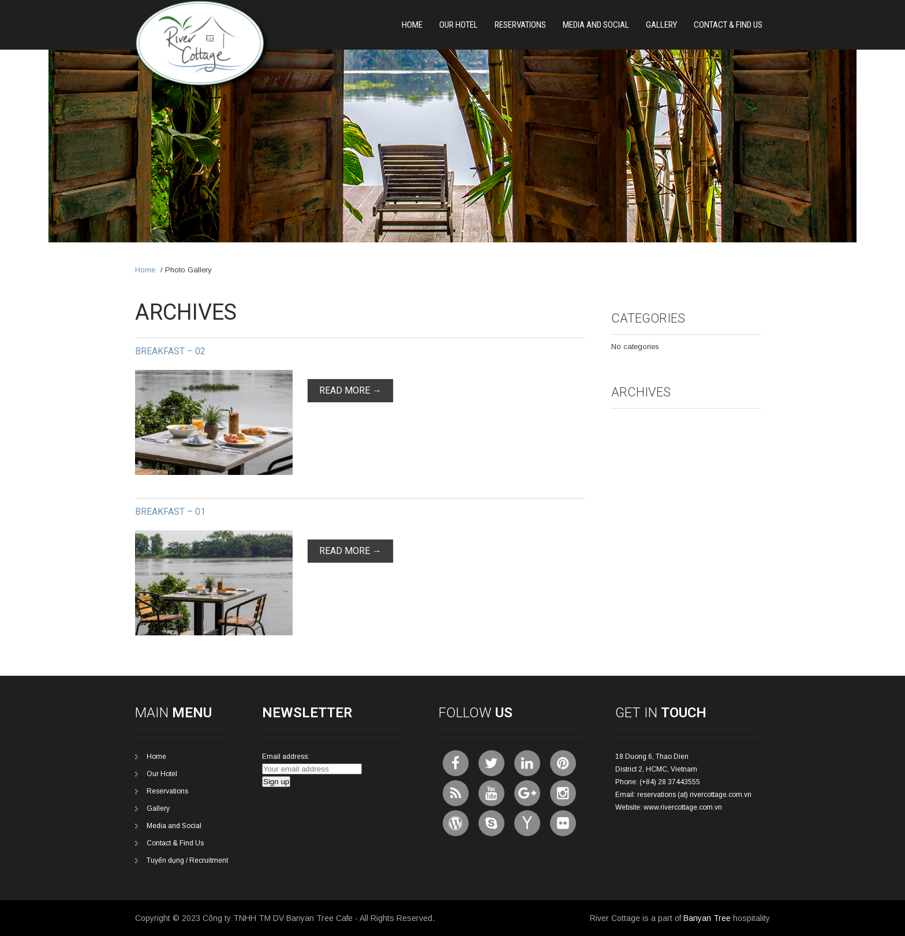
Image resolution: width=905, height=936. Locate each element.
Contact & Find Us (728, 25)
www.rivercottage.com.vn (683, 807)
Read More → (350, 390)
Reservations (520, 25)
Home (412, 25)
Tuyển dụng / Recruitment (187, 860)
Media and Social (596, 25)
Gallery (661, 25)
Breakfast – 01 (170, 511)
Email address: (285, 756)
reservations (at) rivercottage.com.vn (694, 795)
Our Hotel (458, 25)
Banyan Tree (707, 918)
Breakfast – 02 (170, 351)
